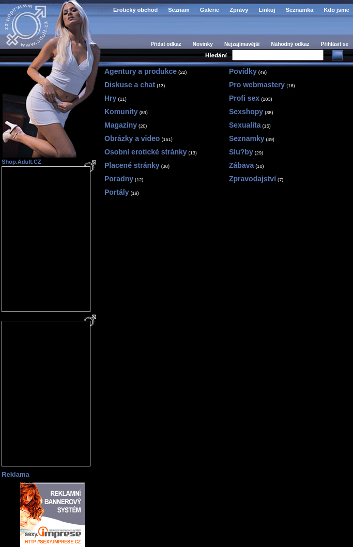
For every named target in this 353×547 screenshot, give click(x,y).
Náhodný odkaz (290, 44)
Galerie (209, 10)
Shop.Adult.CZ (21, 162)
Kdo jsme (336, 10)
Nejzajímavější (241, 44)
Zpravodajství (252, 179)
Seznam (179, 10)
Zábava (241, 165)
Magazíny (120, 125)
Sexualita (244, 125)
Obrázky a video (132, 138)
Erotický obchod (135, 10)
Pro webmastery (257, 85)
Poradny (118, 179)
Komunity (121, 111)
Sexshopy (246, 111)
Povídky (243, 71)
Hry (110, 98)
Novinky (203, 44)
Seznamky (246, 138)
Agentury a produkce (140, 71)
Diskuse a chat (129, 85)
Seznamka (300, 10)
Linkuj (266, 10)
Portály (116, 192)
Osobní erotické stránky (145, 152)
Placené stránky (132, 165)
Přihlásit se (334, 44)
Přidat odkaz (165, 44)
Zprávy (238, 10)
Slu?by (241, 152)
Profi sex (244, 98)
